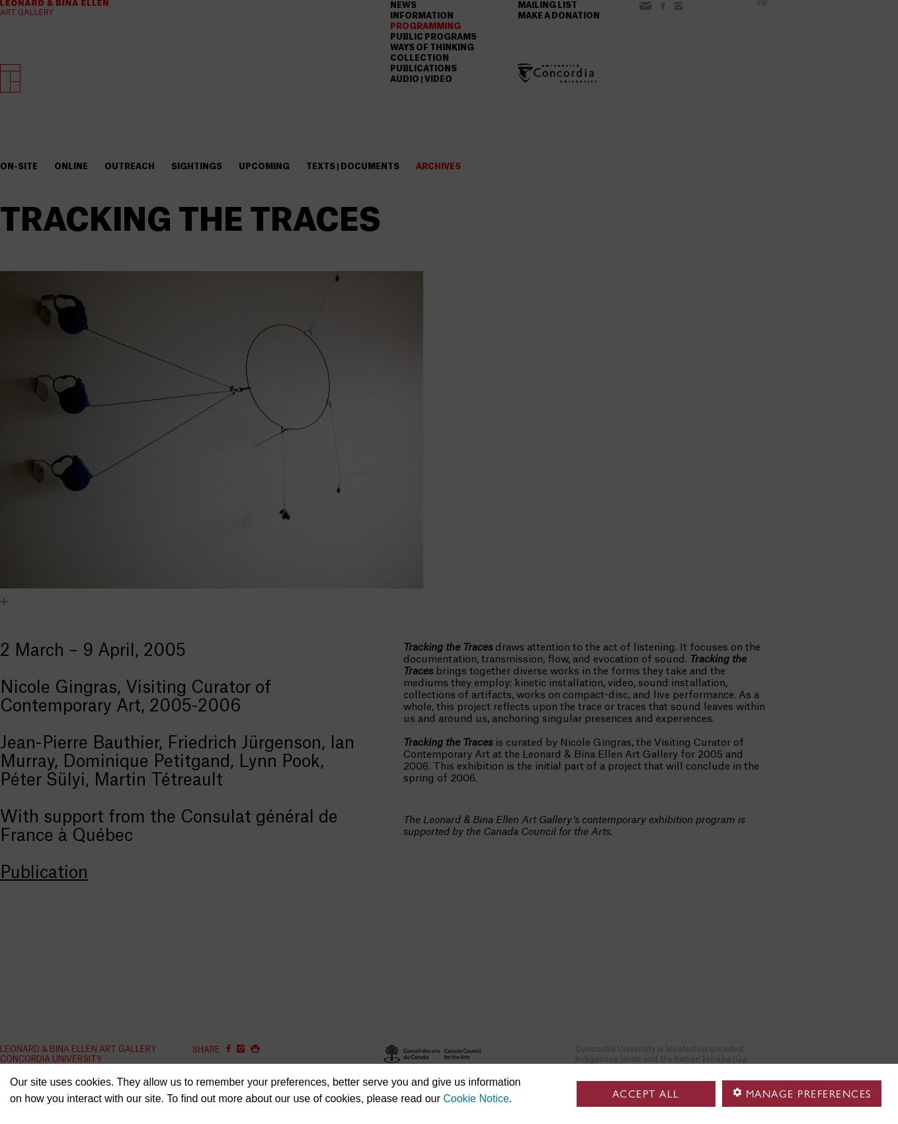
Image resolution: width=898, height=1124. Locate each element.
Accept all (646, 1094)
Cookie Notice (476, 1098)
